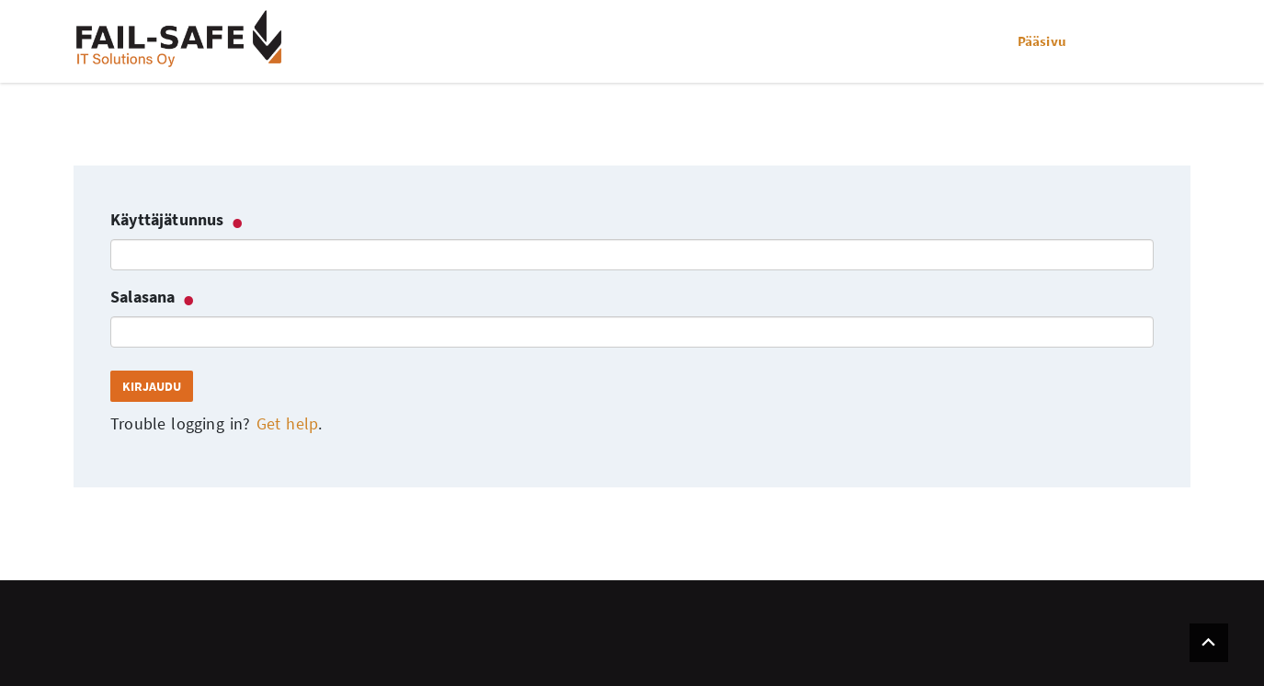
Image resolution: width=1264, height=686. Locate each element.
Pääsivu (1042, 41)
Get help (287, 423)
